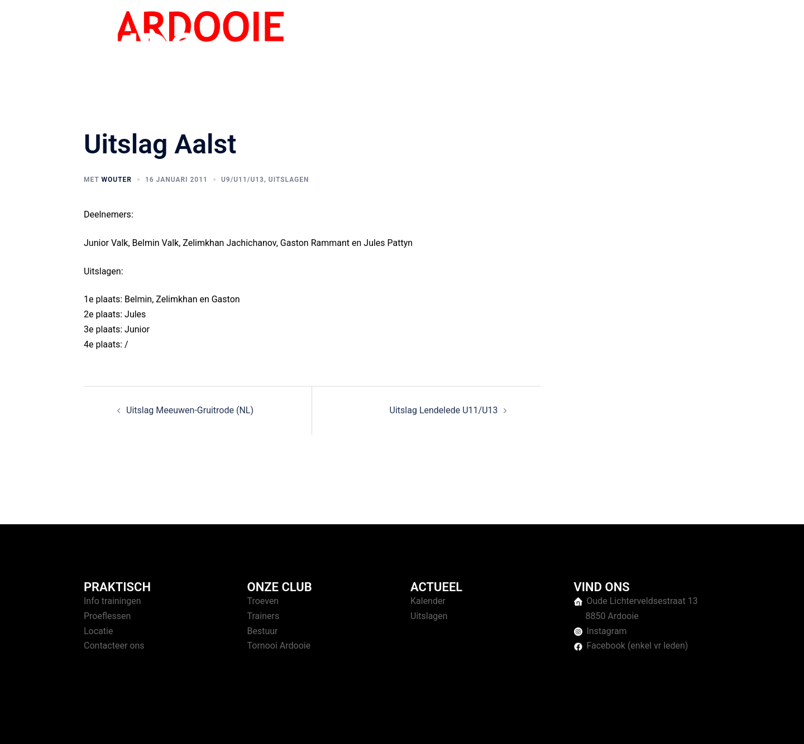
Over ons (654, 38)
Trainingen (553, 38)
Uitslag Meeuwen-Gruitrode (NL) (189, 410)
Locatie (98, 631)
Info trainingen (112, 601)
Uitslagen (289, 179)
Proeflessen (107, 616)
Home (509, 38)
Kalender (428, 601)
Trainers (263, 616)
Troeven (263, 601)
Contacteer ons (114, 645)
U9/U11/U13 (242, 179)
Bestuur (262, 631)
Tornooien (605, 38)
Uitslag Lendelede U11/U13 (444, 410)
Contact (698, 38)
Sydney (300, 724)
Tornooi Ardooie (279, 645)
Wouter (116, 179)
